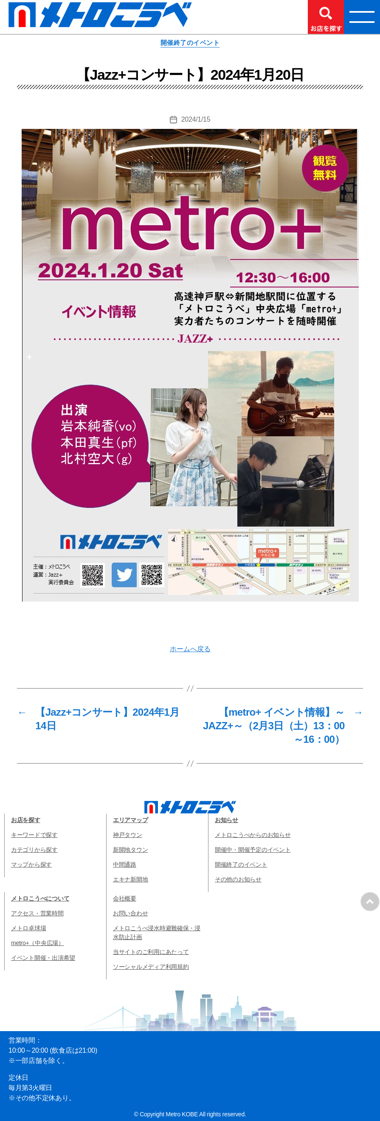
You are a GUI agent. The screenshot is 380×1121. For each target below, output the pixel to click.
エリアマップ (130, 820)
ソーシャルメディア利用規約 (151, 966)
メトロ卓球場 (28, 928)
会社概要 (124, 898)
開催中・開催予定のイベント (253, 849)
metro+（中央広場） (37, 943)
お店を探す (25, 820)
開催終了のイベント (190, 42)
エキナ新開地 (130, 879)
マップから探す (31, 864)
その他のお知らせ (238, 879)
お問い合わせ (130, 913)
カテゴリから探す (34, 849)
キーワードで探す (34, 834)
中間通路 (124, 864)
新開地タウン (130, 849)
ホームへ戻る (190, 649)
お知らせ (226, 820)
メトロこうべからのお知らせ (253, 834)
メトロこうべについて (40, 898)
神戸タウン (127, 834)
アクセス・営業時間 (37, 913)
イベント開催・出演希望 (43, 957)
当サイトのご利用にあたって (151, 951)
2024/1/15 (196, 119)
